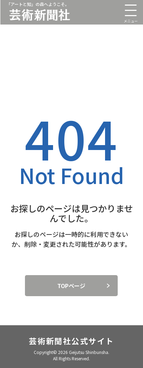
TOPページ (71, 285)
